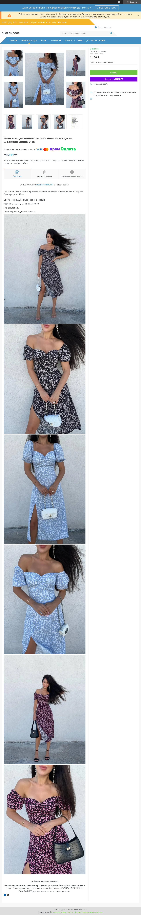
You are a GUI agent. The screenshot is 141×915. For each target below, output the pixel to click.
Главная (13, 40)
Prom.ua (83, 909)
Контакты (56, 40)
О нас (44, 40)
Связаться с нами (106, 7)
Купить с (113, 79)
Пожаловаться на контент (62, 912)
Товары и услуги (29, 40)
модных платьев (44, 184)
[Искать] (111, 33)
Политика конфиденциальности (89, 912)
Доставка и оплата (95, 40)
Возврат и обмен (73, 40)
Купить (113, 72)
